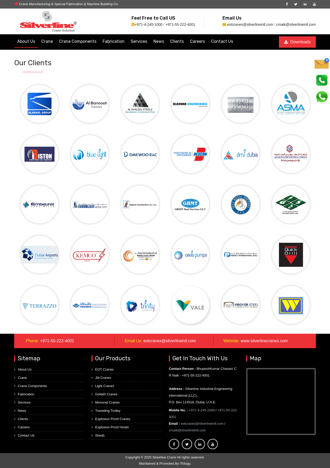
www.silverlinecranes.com (264, 341)
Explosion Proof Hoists (110, 427)
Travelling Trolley (106, 411)
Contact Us (222, 41)
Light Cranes (103, 386)
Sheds (98, 435)
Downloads (297, 42)
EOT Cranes (103, 369)
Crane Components (77, 41)
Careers (197, 41)
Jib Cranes (101, 378)
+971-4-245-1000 (148, 24)
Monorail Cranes (106, 402)
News (158, 41)
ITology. (185, 463)
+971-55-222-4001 (180, 24)
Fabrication (114, 41)
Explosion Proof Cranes (111, 419)
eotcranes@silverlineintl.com (250, 24)
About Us (26, 41)
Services (139, 41)
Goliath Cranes (105, 394)
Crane (47, 41)
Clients (177, 41)
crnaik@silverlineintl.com (296, 24)
